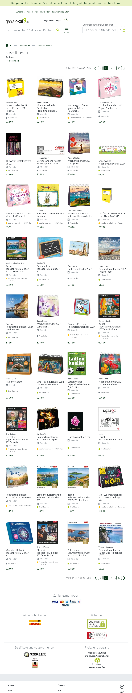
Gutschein (20, 11)
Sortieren (10, 57)
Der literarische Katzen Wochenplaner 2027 (49, 162)
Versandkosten (102, 656)
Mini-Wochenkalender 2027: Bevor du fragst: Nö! (110, 497)
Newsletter (45, 11)
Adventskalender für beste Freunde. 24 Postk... (17, 108)
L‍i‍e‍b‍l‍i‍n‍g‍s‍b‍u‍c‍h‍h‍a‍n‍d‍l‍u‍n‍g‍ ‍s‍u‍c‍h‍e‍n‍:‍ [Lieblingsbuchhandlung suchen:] (98, 24)
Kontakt (11, 685)
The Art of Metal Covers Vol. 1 (18, 162)
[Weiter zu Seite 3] (124, 68)
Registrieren (49, 20)
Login (58, 20)
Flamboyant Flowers (79, 437)
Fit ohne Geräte (14, 381)
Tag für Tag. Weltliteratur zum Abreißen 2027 (111, 215)
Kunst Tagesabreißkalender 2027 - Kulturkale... (109, 326)
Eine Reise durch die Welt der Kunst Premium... (50, 383)
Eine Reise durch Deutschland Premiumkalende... (47, 108)
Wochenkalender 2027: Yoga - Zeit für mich (110, 107)
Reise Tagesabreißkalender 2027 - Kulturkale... (17, 268)
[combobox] (30, 30)
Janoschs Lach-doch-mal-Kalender (50, 215)
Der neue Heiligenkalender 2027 (80, 267)
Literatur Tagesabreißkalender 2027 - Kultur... (17, 439)
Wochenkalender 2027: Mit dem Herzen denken (80, 215)
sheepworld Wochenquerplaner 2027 (111, 162)
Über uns (61, 685)
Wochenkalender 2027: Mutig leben (80, 162)
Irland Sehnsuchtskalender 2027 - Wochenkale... (79, 497)
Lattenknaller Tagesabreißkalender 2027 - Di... (79, 384)
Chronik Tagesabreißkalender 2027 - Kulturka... (48, 552)
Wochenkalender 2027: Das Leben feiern (110, 383)
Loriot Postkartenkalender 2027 (112, 438)
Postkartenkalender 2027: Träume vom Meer (19, 496)
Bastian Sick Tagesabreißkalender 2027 (48, 268)
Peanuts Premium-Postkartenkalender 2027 (81, 325)
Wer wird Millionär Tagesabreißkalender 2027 (17, 552)
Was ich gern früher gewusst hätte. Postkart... (78, 108)
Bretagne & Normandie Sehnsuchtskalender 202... (49, 497)
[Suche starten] (58, 30)
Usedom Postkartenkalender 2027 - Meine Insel (112, 268)
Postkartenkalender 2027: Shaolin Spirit (47, 438)
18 (119, 68)
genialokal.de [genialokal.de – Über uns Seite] (24, 3)
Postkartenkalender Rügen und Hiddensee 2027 (110, 552)
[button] (66, 31)
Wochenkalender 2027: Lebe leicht (49, 325)
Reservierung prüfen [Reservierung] (60, 11)
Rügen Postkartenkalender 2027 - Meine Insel (19, 326)
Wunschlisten (32, 11)
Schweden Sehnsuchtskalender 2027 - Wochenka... (79, 552)
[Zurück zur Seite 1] (95, 68)
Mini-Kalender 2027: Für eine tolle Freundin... (18, 215)
